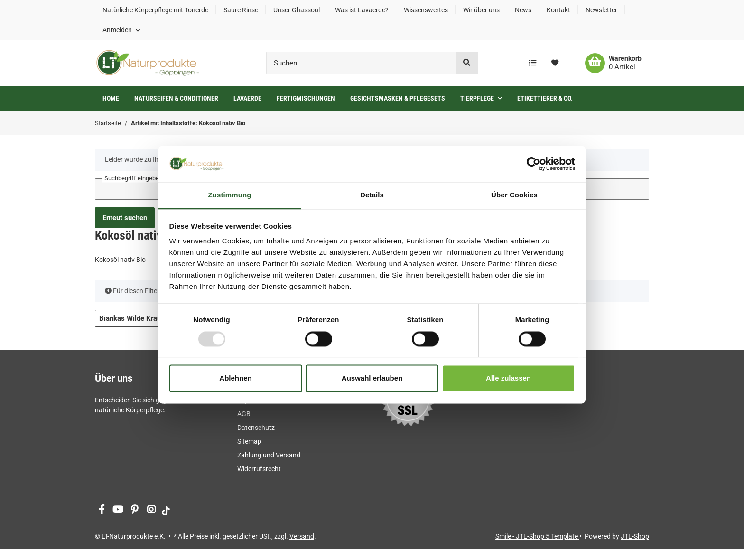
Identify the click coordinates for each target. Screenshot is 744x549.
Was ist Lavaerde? (362, 10)
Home (110, 98)
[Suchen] (361, 63)
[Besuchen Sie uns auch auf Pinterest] (134, 510)
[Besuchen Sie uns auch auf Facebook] (101, 510)
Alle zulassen (508, 378)
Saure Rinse (240, 10)
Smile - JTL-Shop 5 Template (537, 536)
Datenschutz (256, 427)
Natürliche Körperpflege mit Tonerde (155, 10)
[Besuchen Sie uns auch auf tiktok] (165, 510)
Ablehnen (235, 378)
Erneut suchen (124, 218)
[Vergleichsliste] (532, 63)
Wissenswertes (426, 10)
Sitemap (249, 441)
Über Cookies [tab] (514, 195)
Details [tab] (372, 195)
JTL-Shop (635, 536)
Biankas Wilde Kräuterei (141, 318)
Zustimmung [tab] (229, 195)
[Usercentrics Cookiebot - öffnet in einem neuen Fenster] (533, 164)
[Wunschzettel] (555, 63)
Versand (301, 536)
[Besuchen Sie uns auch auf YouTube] (118, 510)
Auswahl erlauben (372, 378)
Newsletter (601, 10)
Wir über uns (481, 10)
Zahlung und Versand (268, 455)
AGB (244, 414)
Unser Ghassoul (296, 10)
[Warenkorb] (613, 63)
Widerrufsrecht (259, 469)
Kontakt (558, 10)
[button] (121, 30)
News (523, 10)
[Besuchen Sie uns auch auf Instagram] (151, 510)
